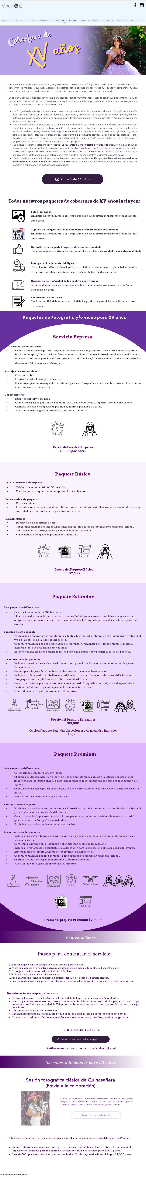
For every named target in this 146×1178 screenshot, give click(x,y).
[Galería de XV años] (72, 179)
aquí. (116, 967)
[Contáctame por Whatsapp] (81, 1039)
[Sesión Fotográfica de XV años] (96, 1115)
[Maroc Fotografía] (142, 5)
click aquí (109, 1048)
